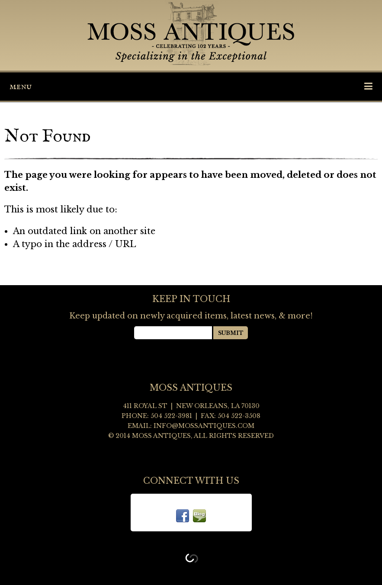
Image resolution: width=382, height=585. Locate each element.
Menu (191, 86)
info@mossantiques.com (204, 426)
